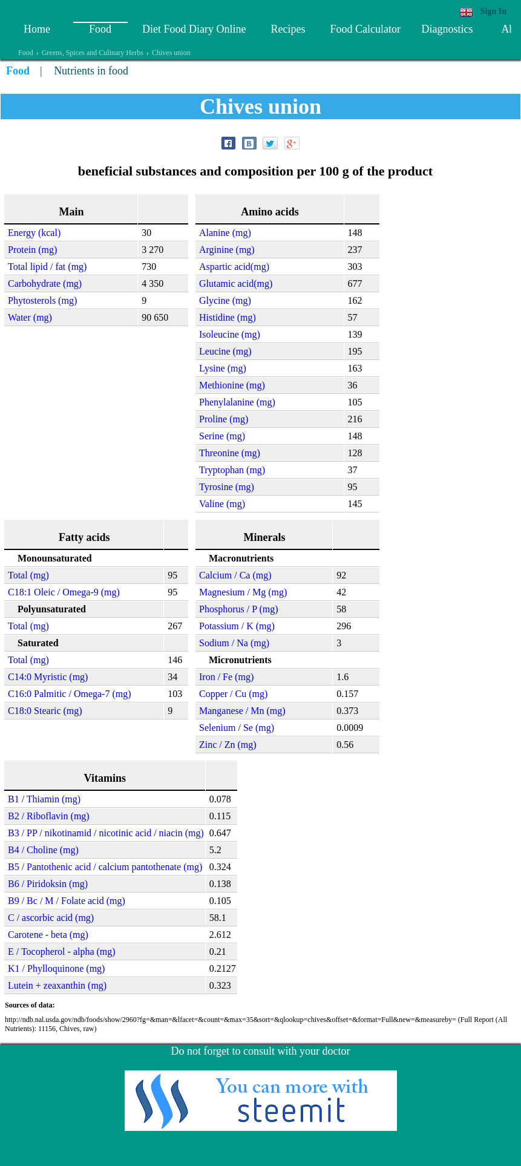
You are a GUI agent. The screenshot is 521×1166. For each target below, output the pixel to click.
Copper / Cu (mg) (233, 694)
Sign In (493, 11)
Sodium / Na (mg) (234, 643)
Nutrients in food (91, 71)
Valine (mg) (222, 504)
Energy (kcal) (34, 233)
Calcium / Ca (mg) (235, 575)
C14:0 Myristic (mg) (48, 677)
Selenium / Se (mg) (236, 727)
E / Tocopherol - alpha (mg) (62, 951)
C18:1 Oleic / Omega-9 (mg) (64, 592)
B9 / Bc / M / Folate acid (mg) (66, 901)
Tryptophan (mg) (232, 470)
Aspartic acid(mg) (234, 266)
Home (37, 29)
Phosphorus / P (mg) (238, 609)
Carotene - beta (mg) (48, 934)
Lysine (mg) (222, 368)
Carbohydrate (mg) (45, 283)
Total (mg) (28, 575)
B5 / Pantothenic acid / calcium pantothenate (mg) (105, 867)
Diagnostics (447, 29)
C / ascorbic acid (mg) (51, 917)
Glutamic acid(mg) (235, 283)
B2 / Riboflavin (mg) (49, 816)
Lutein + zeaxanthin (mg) (57, 985)
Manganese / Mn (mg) (242, 711)
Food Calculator (365, 29)
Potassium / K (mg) (237, 626)
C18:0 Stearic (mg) (45, 711)
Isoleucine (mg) (229, 334)
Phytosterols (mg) (42, 300)
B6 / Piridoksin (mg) (48, 884)
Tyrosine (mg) (226, 487)
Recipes (287, 29)
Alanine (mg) (225, 233)
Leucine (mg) (225, 351)
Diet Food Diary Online (194, 29)
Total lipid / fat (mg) (47, 266)
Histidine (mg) (227, 317)
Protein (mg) (32, 249)
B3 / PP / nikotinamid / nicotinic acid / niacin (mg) (106, 833)
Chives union (171, 52)
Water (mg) (30, 317)
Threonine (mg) (229, 453)
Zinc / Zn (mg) (228, 744)
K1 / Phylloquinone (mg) (56, 968)
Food (100, 29)
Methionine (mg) (232, 385)
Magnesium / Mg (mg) (243, 592)
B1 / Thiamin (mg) (44, 799)
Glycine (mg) (225, 300)
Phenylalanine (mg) (237, 402)
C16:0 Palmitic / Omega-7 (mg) (69, 694)
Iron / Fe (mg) (226, 677)
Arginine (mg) (227, 249)
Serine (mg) (222, 436)
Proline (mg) (223, 419)
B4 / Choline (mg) (43, 850)
